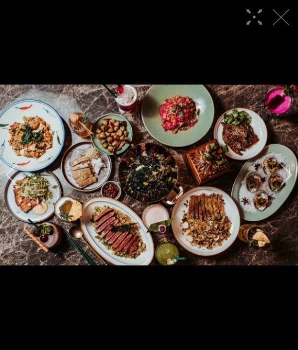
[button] (11, 175)
